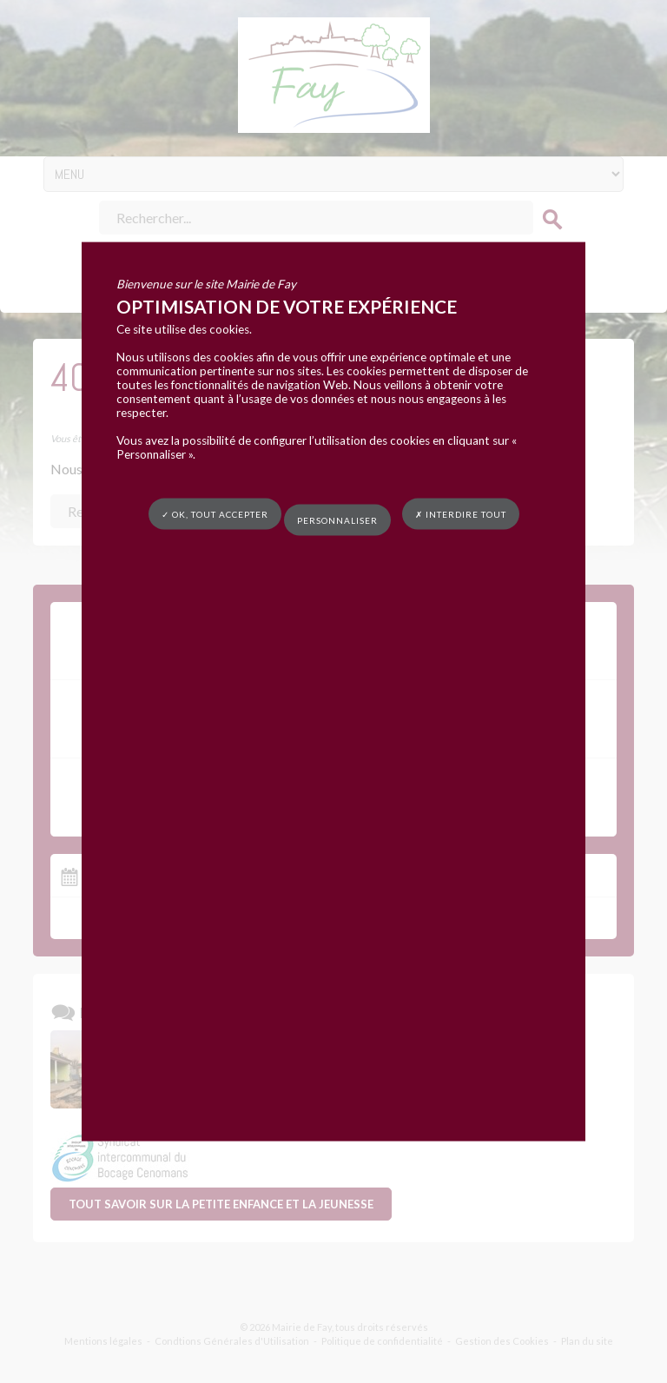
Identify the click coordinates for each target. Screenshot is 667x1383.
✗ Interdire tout (460, 513)
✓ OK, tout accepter (215, 513)
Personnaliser (337, 520)
